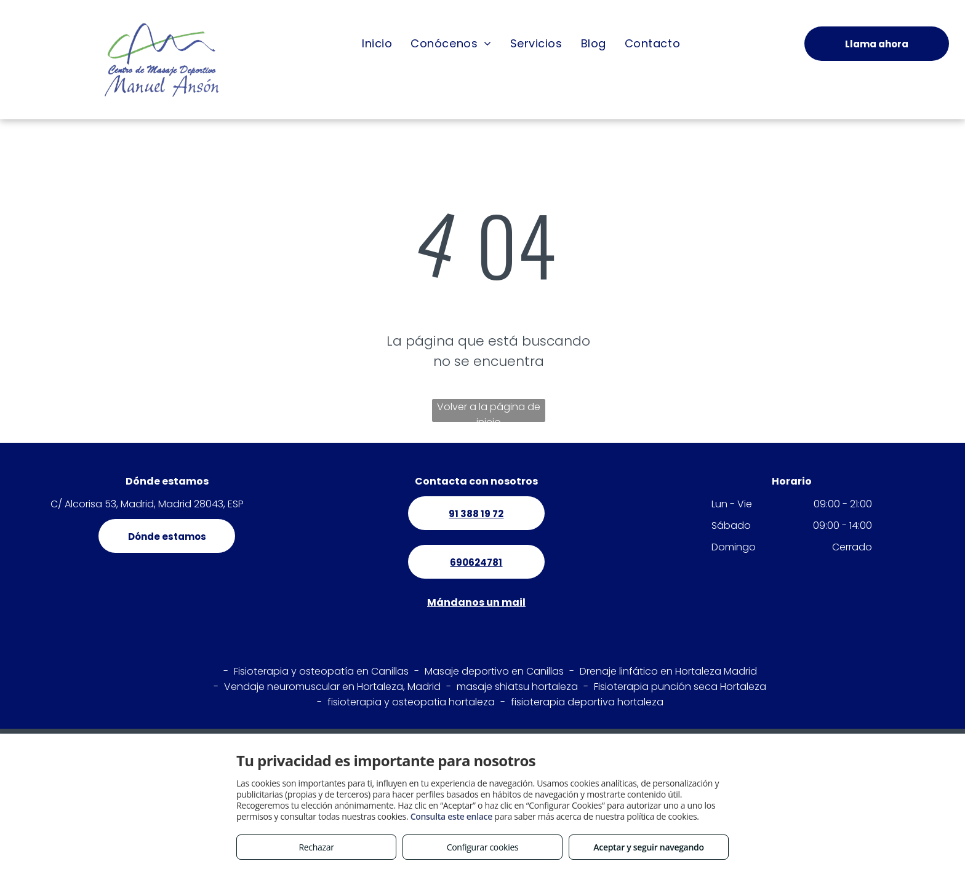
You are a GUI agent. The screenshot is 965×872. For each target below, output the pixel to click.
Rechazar (316, 847)
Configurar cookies (483, 847)
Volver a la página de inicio (488, 411)
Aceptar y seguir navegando (648, 847)
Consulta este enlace (451, 816)
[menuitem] (377, 43)
